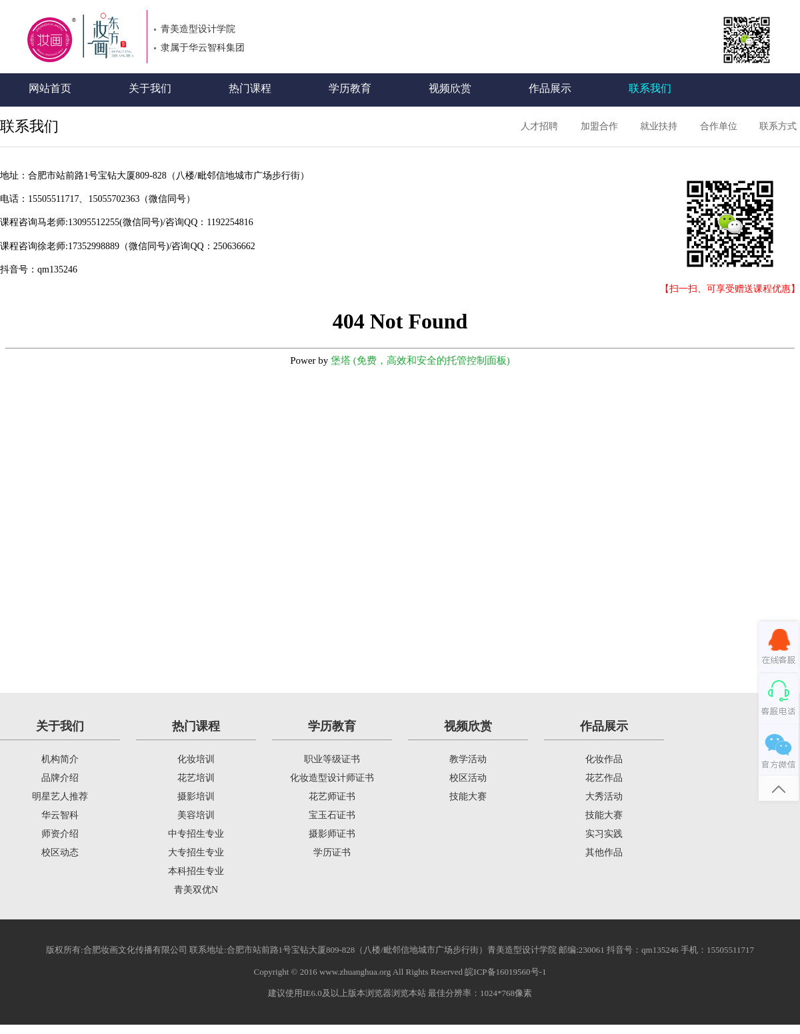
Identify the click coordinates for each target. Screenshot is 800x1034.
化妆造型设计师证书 (332, 778)
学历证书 (332, 852)
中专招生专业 (196, 834)
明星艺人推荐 (60, 796)
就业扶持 (658, 126)
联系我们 (650, 88)
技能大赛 (468, 796)
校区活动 (468, 778)
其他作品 (604, 852)
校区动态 (60, 852)
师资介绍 (60, 834)
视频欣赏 (450, 88)
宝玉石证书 (332, 815)
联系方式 (778, 126)
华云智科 (60, 815)
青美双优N (196, 890)
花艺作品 (604, 778)
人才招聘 (539, 126)
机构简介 (60, 759)
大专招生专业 (196, 852)
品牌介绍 (60, 778)
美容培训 (196, 815)
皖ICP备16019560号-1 (505, 972)
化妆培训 (196, 759)
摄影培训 (196, 796)
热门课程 (250, 88)
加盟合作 (599, 126)
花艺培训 (196, 778)
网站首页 (50, 88)
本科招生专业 (196, 871)
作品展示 (550, 88)
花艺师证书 (332, 796)
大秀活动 (604, 796)
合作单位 (718, 126)
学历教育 (350, 88)
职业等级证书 (332, 759)
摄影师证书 (332, 834)
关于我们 (150, 88)
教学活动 (468, 759)
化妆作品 (604, 759)
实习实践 (604, 834)
